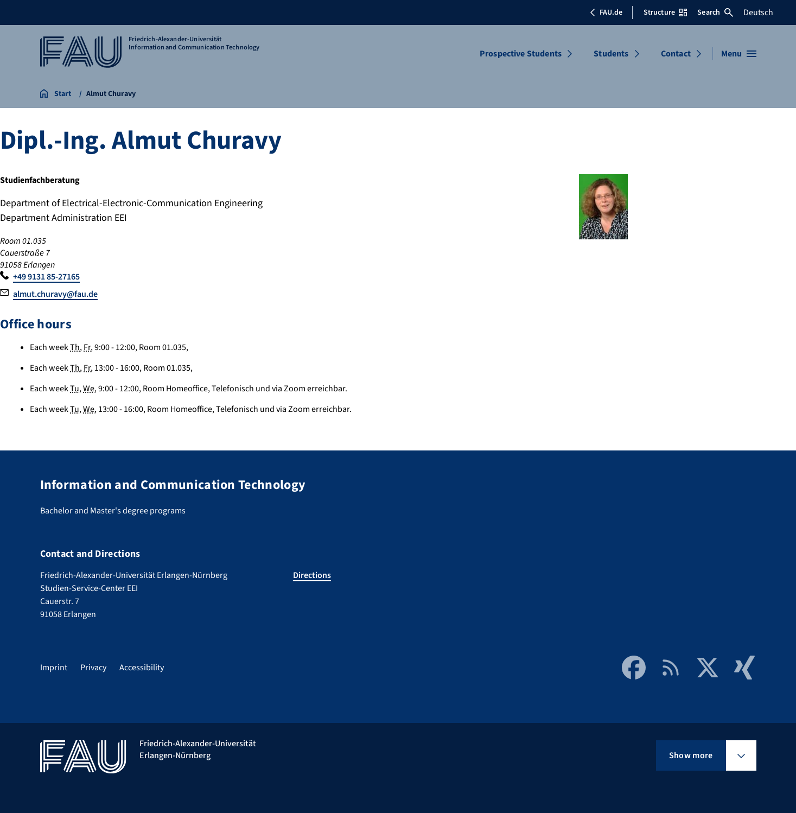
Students (611, 54)
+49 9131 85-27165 (46, 277)
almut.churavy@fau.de (55, 294)
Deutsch (758, 12)
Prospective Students (521, 54)
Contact (676, 54)
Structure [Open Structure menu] (665, 12)
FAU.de (606, 12)
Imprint (53, 668)
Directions (312, 575)
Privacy (93, 668)
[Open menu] (738, 54)
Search (715, 12)
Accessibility (141, 668)
